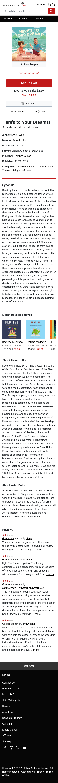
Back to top (29, 666)
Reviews (6, 706)
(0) (51, 4)
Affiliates (7, 735)
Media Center (9, 729)
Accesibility (27, 771)
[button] (9, 19)
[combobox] (29, 11)
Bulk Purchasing (11, 688)
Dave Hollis (17, 135)
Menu (8, 18)
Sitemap (6, 741)
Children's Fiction (25, 166)
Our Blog (7, 723)
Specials (38, 18)
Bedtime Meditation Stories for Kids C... (13, 342)
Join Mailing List (11, 700)
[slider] (29, 72)
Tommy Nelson (22, 156)
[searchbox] (25, 11)
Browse (23, 18)
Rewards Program (12, 717)
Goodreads (8, 538)
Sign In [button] (41, 4)
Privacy (40, 771)
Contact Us (8, 682)
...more (38, 549)
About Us (7, 712)
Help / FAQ (8, 694)
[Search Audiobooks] (51, 11)
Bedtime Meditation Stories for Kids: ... (37, 342)
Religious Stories (22, 170)
